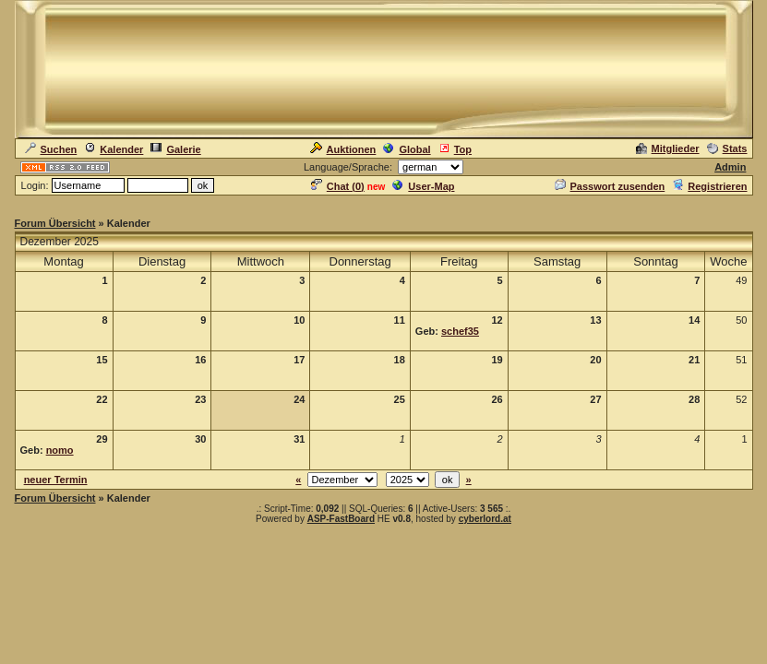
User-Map (423, 186)
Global (406, 149)
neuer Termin (56, 479)
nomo (60, 450)
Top (455, 149)
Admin (730, 166)
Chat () (338, 186)
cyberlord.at (485, 519)
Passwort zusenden (610, 186)
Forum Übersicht (55, 223)
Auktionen (343, 149)
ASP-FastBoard (341, 519)
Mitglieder (668, 148)
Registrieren (709, 186)
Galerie (175, 149)
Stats (727, 148)
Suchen (51, 149)
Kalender (113, 149)
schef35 (460, 331)
